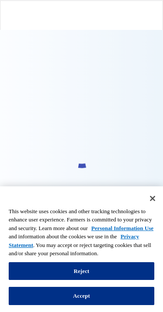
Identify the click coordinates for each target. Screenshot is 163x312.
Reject (81, 271)
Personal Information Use (122, 228)
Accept (81, 295)
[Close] (152, 198)
